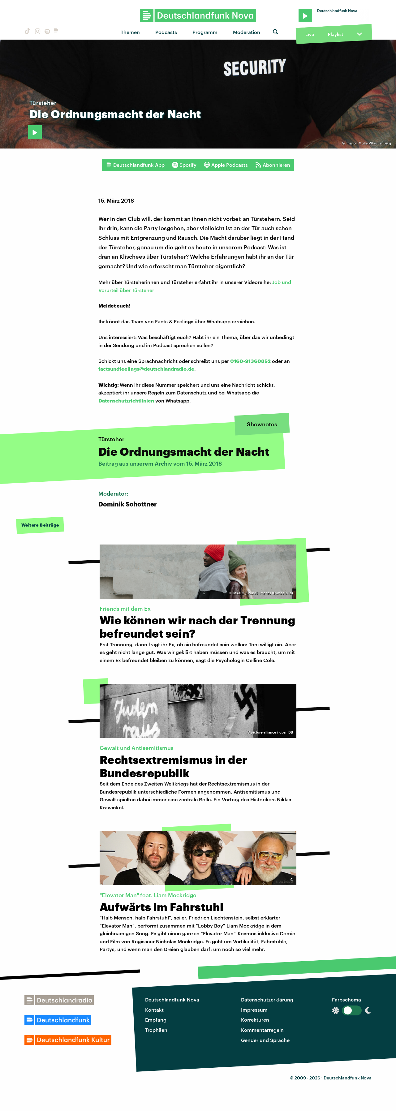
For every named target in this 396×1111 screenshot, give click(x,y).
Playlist (335, 34)
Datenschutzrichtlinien (126, 400)
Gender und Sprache (265, 1040)
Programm (204, 32)
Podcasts (166, 32)
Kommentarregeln (262, 1030)
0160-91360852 (250, 361)
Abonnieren (272, 165)
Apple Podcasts (226, 165)
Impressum (254, 1010)
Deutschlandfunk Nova (172, 999)
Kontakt (154, 1010)
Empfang (155, 1020)
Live (309, 34)
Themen (130, 32)
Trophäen (156, 1030)
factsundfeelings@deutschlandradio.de (146, 369)
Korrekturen (255, 1020)
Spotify (184, 165)
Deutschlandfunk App (135, 165)
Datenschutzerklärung (267, 999)
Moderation (246, 32)
